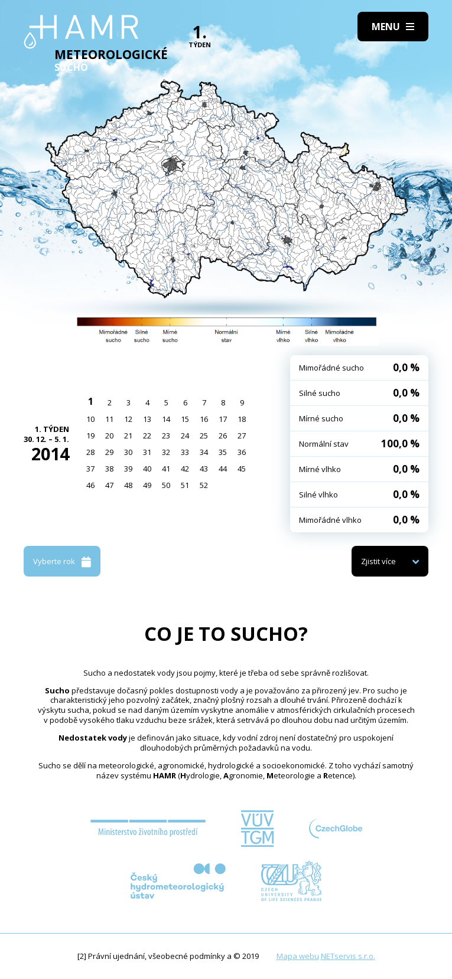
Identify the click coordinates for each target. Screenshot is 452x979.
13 (147, 419)
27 (242, 435)
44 (223, 468)
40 (147, 468)
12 (128, 419)
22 (147, 435)
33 (185, 452)
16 (204, 419)
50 (166, 485)
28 (90, 452)
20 (109, 435)
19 (90, 435)
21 (128, 435)
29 (109, 452)
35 (223, 452)
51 (185, 485)
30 (128, 452)
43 (204, 468)
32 (166, 452)
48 (128, 485)
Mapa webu (298, 956)
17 (223, 419)
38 (109, 468)
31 (147, 452)
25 (204, 435)
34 (204, 452)
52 (204, 485)
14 (166, 419)
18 (242, 419)
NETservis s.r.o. (348, 956)
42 (185, 468)
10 (90, 419)
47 (109, 485)
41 (166, 468)
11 (109, 419)
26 (223, 435)
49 (147, 485)
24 (185, 435)
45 (242, 468)
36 (242, 452)
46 (90, 485)
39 (128, 468)
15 (185, 419)
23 (166, 435)
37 (90, 468)
